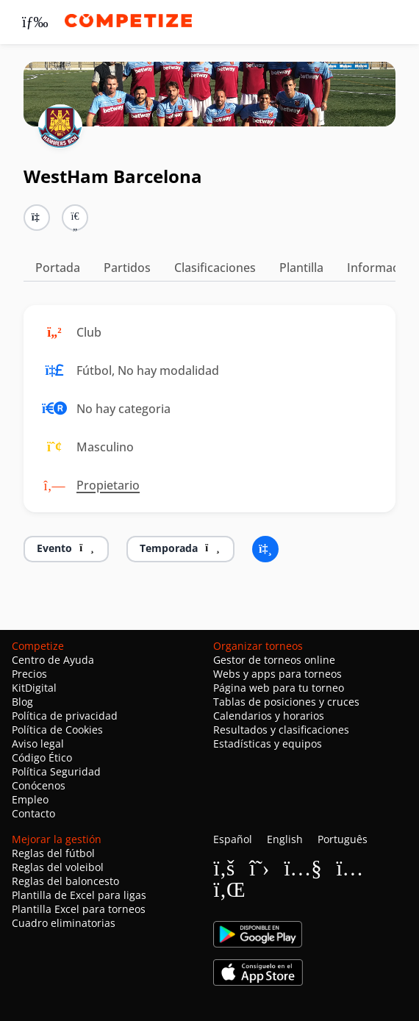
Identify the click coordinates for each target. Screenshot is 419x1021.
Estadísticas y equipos (267, 743)
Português (343, 839)
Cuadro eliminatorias (63, 923)
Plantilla (301, 267)
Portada (57, 267)
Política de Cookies (57, 730)
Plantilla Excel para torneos (79, 909)
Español (232, 839)
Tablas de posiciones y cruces (286, 702)
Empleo (30, 799)
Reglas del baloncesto (65, 881)
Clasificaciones (215, 267)
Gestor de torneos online (274, 660)
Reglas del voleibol (58, 867)
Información (381, 267)
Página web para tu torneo (278, 688)
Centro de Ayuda (53, 660)
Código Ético (42, 757)
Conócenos (38, 785)
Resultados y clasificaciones (281, 730)
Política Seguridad (56, 771)
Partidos (127, 267)
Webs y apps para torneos (277, 674)
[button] (75, 217)
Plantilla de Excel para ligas (79, 895)
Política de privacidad (65, 716)
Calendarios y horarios (268, 716)
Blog (22, 702)
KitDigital (34, 688)
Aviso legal (38, 743)
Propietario (108, 485)
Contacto (33, 813)
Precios (29, 674)
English (285, 839)
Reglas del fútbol (53, 853)
